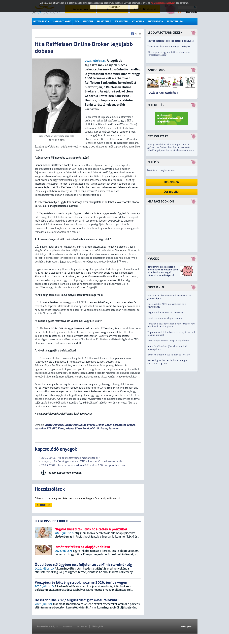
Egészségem (121, 21)
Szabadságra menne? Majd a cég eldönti (168, 340)
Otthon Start (157, 136)
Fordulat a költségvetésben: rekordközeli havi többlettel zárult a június (171, 325)
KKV (76, 21)
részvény (40, 428)
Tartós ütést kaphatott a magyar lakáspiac (168, 46)
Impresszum (82, 626)
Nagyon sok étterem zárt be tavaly (165, 312)
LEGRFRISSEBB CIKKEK (51, 521)
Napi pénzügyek (62, 21)
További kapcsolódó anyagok (64, 472)
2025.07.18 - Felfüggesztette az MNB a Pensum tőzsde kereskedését (81, 461)
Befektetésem (175, 21)
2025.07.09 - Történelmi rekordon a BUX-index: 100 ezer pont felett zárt (84, 465)
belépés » (152, 170)
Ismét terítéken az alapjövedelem (165, 318)
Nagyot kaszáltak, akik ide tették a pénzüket (170, 40)
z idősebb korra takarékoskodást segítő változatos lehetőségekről (162, 272)
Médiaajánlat (97, 626)
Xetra (61, 428)
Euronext (113, 428)
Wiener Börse (73, 428)
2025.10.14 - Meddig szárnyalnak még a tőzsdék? (70, 457)
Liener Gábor (104, 424)
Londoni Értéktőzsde (95, 428)
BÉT (54, 428)
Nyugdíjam (138, 21)
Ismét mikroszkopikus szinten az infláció (168, 354)
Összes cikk (171, 192)
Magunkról (67, 626)
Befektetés (155, 105)
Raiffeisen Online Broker (80, 424)
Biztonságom (155, 21)
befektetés (119, 424)
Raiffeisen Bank (54, 424)
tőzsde (131, 424)
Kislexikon (171, 182)
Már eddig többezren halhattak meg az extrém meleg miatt (167, 362)
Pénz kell (88, 21)
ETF (49, 428)
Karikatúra (155, 70)
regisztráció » (167, 170)
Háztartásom (41, 21)
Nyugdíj (153, 258)
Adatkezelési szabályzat (47, 626)
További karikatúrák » (162, 92)
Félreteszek (104, 21)
